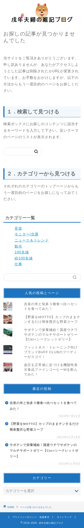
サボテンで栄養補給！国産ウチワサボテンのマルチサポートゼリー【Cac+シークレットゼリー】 (51, 334)
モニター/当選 (27, 234)
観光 (18, 246)
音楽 (18, 228)
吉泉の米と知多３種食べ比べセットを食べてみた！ (43, 405)
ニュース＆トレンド (32, 240)
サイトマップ (64, 517)
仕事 (18, 264)
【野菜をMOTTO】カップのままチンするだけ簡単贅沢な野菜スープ (44, 426)
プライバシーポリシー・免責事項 (30, 517)
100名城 (22, 252)
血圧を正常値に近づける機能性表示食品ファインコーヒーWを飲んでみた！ (51, 369)
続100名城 (24, 258)
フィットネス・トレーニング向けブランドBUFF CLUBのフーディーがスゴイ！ (51, 352)
